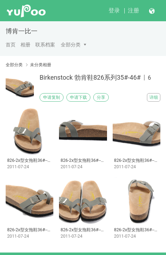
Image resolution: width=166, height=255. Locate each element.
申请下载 (78, 97)
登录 (114, 10)
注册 (133, 10)
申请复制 (51, 97)
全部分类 (71, 44)
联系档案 (45, 44)
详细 (153, 97)
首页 (11, 44)
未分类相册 (40, 64)
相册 (25, 44)
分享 (101, 97)
